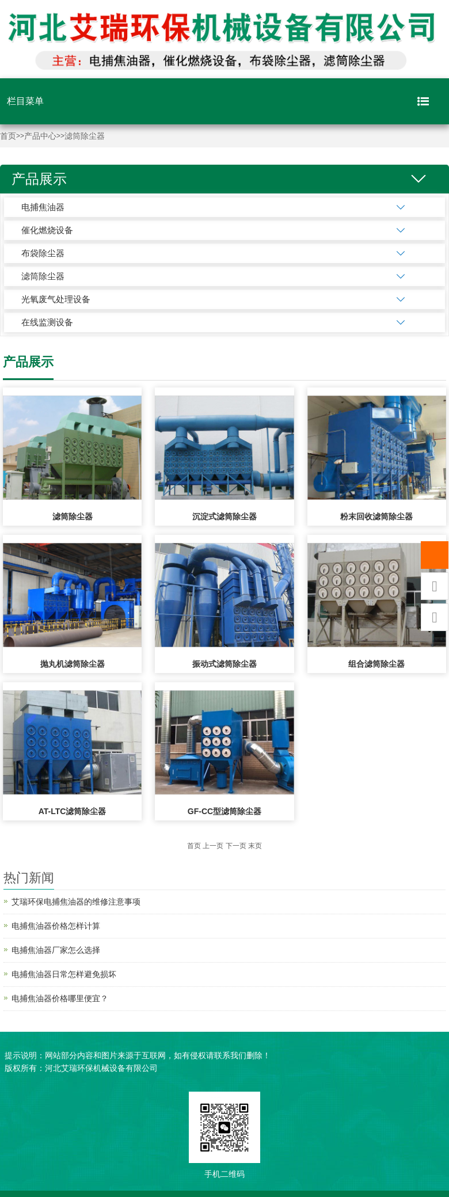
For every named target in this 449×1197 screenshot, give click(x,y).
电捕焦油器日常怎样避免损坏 (64, 974)
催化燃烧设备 (47, 230)
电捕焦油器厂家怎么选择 (56, 950)
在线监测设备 (47, 322)
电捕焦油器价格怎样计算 (56, 925)
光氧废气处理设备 (55, 299)
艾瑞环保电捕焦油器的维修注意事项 (76, 901)
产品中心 (40, 136)
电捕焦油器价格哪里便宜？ (60, 998)
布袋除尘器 (42, 253)
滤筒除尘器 (84, 136)
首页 (8, 136)
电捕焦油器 (42, 207)
